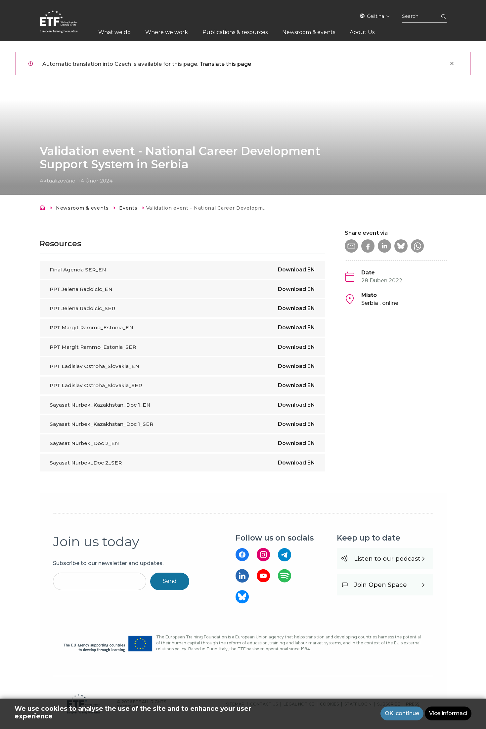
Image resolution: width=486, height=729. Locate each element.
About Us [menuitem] (362, 32)
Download (296, 269)
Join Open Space (380, 584)
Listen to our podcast (387, 558)
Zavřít (452, 63)
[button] (351, 246)
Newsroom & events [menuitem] (308, 32)
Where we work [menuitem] (166, 32)
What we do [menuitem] (114, 32)
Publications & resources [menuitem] (235, 32)
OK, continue (402, 713)
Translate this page (225, 64)
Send (170, 581)
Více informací (448, 713)
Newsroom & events (82, 208)
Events (128, 208)
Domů (44, 209)
